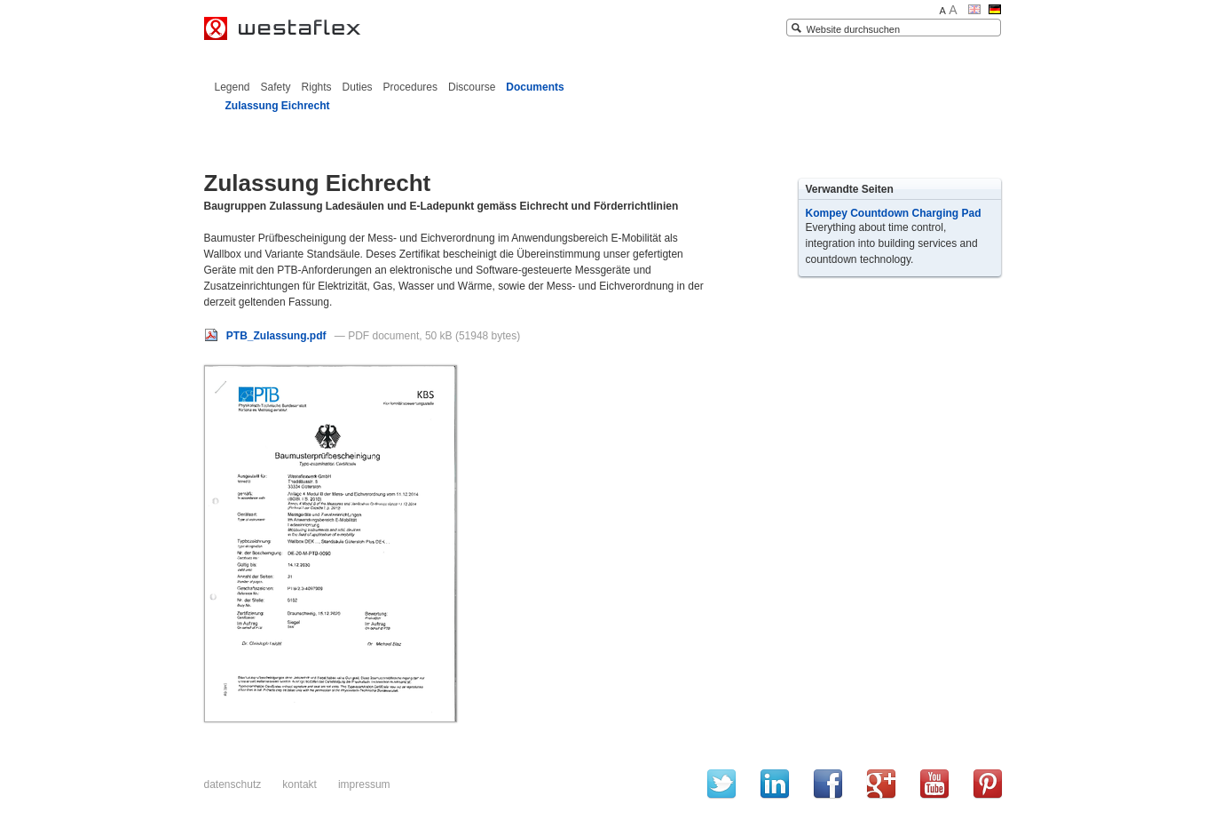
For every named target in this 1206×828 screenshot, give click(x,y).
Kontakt (299, 784)
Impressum (364, 784)
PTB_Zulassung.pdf (266, 336)
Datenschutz (233, 784)
